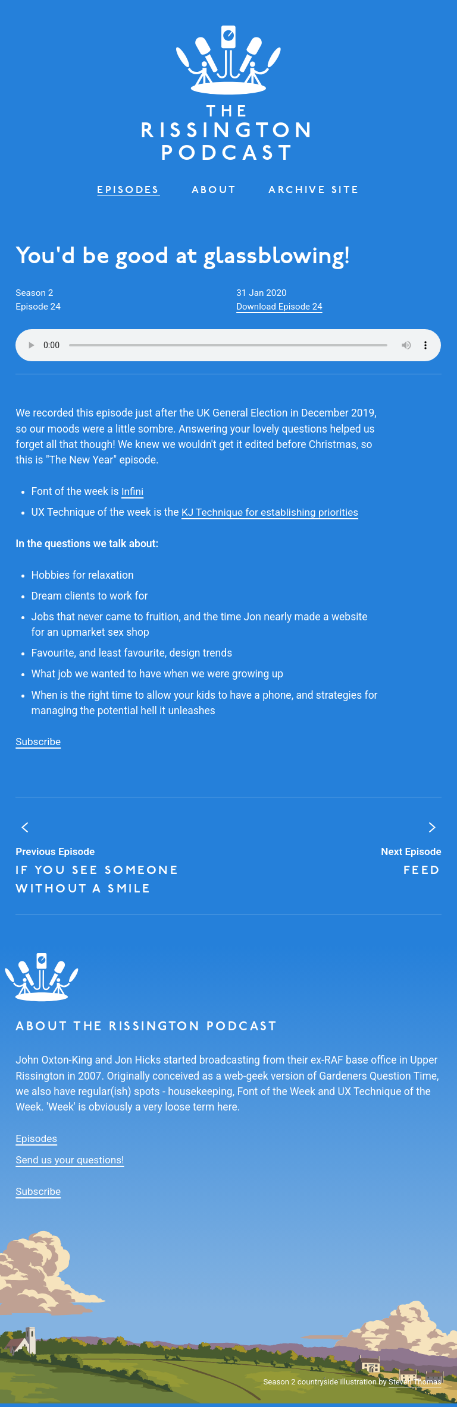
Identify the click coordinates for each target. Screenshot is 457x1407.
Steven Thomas (414, 1385)
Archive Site (315, 195)
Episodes (127, 195)
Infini (132, 496)
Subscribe (38, 746)
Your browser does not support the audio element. (228, 350)
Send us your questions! (70, 1164)
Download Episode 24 (280, 311)
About (214, 195)
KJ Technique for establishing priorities (271, 517)
